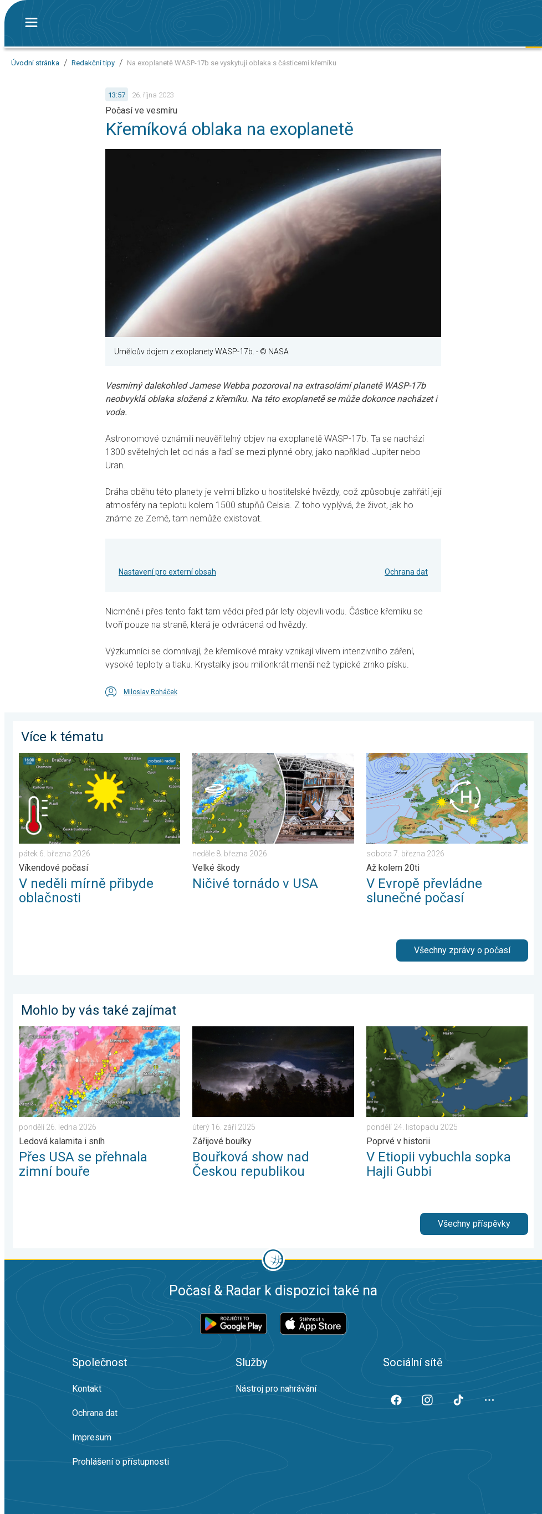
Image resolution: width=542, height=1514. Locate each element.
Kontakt (86, 1388)
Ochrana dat (406, 571)
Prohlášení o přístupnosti (120, 1461)
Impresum (91, 1437)
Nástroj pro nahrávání (276, 1388)
